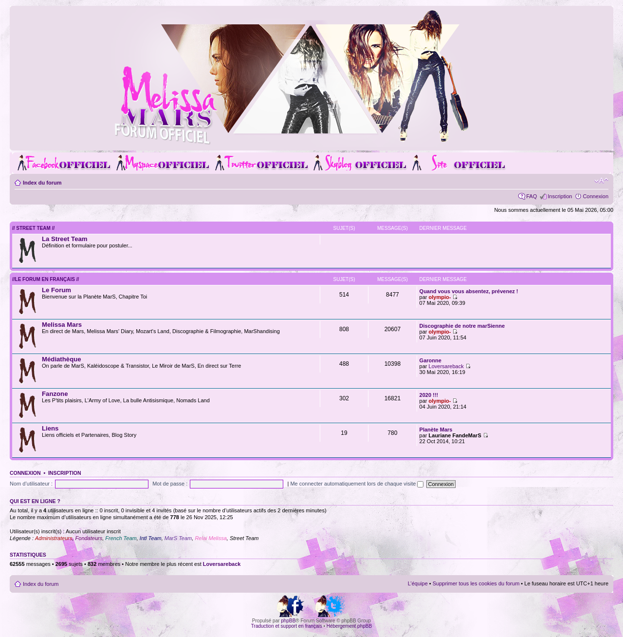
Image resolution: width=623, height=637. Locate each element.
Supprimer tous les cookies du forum (476, 583)
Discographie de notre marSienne (462, 326)
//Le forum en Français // (45, 279)
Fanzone (55, 393)
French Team (120, 538)
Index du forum (42, 183)
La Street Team (65, 239)
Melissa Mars (62, 324)
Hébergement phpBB (349, 626)
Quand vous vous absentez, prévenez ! (469, 291)
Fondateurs (89, 538)
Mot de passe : (169, 484)
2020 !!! (429, 395)
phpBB (288, 620)
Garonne (430, 360)
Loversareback (446, 366)
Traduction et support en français (286, 626)
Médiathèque (61, 359)
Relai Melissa (210, 538)
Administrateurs (53, 538)
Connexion (595, 196)
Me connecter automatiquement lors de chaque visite (356, 484)
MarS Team (178, 538)
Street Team (244, 538)
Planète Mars (436, 429)
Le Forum (56, 290)
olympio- (440, 297)
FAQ (531, 196)
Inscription (560, 196)
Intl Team (151, 538)
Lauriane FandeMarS (455, 435)
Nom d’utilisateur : (31, 484)
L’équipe (418, 583)
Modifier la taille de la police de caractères (601, 180)
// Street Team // (33, 228)
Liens (50, 428)
